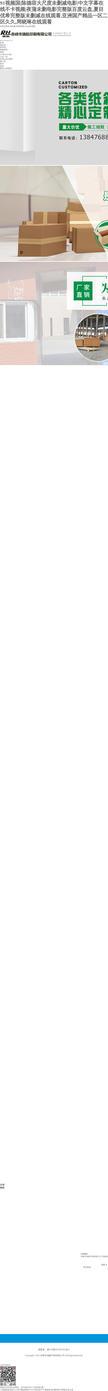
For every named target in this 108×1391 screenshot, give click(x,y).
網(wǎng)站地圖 (28, 26)
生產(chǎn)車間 (6, 59)
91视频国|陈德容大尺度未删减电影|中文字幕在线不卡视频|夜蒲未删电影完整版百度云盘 (36, 1390)
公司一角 (4, 57)
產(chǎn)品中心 (6, 40)
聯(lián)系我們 (6, 68)
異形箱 (3, 47)
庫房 (2, 64)
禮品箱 (3, 45)
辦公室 (3, 61)
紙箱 (2, 52)
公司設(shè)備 (5, 54)
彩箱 (2, 43)
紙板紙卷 (4, 50)
